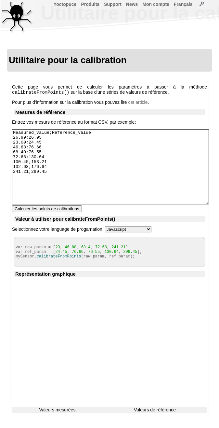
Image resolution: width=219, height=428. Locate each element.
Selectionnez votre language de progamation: (58, 244)
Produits (90, 4)
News (132, 4)
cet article (138, 102)
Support (113, 4)
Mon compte (155, 4)
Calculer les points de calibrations (47, 224)
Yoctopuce (65, 4)
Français (183, 4)
